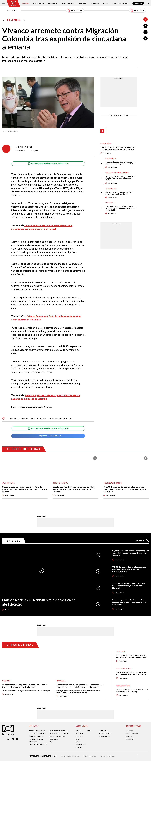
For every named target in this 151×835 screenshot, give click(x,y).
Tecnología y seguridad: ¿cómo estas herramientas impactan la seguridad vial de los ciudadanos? (80, 687)
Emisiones (9, 10)
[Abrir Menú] (3, 3)
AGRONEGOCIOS (104, 738)
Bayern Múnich (106, 144)
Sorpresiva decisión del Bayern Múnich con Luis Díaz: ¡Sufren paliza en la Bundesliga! (118, 149)
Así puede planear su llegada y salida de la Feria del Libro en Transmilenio (120, 194)
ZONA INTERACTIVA (132, 736)
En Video (14, 541)
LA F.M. (78, 741)
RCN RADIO (79, 738)
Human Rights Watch (58, 419)
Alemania (43, 419)
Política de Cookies (90, 759)
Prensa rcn (33, 745)
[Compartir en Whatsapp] (145, 38)
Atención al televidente (38, 736)
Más (142, 541)
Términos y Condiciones (109, 759)
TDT (88, 733)
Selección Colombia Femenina (117, 174)
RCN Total (80, 736)
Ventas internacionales (59, 740)
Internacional (38, 3)
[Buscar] (148, 3)
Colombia (26, 3)
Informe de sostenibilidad (55, 736)
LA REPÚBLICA (104, 733)
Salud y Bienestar (69, 3)
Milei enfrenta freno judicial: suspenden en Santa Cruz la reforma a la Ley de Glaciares (25, 687)
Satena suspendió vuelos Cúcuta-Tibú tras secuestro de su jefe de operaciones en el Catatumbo (130, 603)
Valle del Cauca (8, 484)
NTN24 (78, 733)
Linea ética (54, 743)
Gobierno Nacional (60, 484)
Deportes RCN (53, 3)
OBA (51, 745)
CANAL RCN (138, 3)
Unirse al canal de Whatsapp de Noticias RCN (48, 164)
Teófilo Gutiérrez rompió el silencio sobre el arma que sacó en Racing (130, 693)
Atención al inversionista (34, 749)
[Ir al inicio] (13, 3)
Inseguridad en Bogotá (112, 484)
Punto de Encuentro (119, 3)
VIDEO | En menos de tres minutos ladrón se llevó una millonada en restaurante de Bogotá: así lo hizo (125, 490)
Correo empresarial (36, 743)
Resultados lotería (124, 672)
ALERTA (78, 744)
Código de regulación (37, 740)
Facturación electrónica (59, 733)
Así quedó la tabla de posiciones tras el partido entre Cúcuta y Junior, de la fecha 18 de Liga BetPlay (120, 210)
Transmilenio (110, 190)
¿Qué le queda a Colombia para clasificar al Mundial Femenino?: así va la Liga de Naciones (120, 179)
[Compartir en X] (145, 32)
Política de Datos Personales (70, 759)
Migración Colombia (29, 419)
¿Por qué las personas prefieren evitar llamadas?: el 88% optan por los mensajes (131, 658)
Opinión (105, 3)
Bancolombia (110, 159)
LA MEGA (79, 749)
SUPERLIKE (129, 738)
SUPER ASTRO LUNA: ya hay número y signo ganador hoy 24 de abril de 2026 (131, 676)
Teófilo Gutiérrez (123, 688)
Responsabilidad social (38, 733)
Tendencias (94, 3)
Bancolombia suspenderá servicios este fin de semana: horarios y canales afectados (121, 164)
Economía (83, 3)
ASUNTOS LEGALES (105, 736)
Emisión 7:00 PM (140, 10)
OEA (72, 419)
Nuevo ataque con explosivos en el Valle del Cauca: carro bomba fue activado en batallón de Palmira (25, 490)
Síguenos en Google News (48, 436)
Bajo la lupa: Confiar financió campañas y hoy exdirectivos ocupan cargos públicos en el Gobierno (74, 490)
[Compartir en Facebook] (145, 26)
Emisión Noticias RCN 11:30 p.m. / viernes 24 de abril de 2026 (41, 603)
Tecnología (61, 682)
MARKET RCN (130, 741)
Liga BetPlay (110, 204)
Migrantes (13, 419)
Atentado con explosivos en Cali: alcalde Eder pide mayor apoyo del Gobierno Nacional (129, 586)
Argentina (6, 682)
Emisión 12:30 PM (74, 10)
